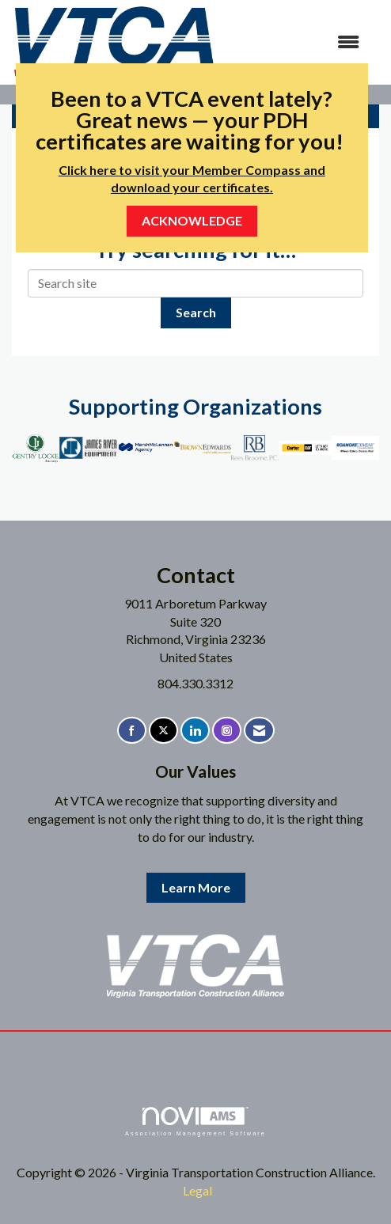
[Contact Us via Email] (259, 731)
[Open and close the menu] (296, 42)
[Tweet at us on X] (163, 731)
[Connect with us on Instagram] (226, 731)
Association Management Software (195, 1121)
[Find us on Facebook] (131, 731)
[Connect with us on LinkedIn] (195, 731)
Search (196, 312)
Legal (197, 1190)
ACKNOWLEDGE (192, 220)
